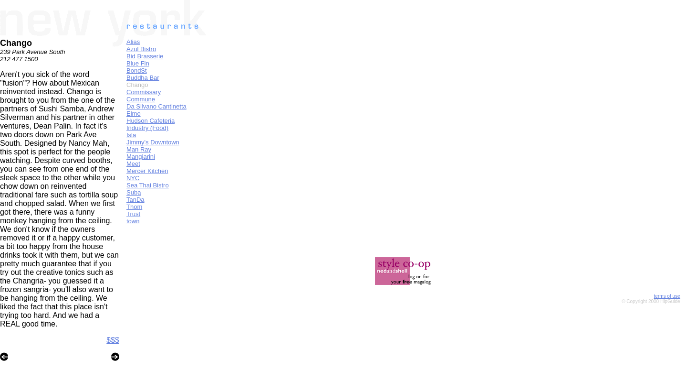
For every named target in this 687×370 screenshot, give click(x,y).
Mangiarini (140, 156)
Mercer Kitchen (147, 170)
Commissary (143, 92)
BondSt (136, 70)
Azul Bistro (141, 49)
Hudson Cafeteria (150, 120)
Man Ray (138, 149)
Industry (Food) (147, 127)
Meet (133, 163)
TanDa (135, 199)
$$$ (112, 340)
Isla (131, 135)
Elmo (133, 113)
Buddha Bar (142, 77)
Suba (133, 192)
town (132, 221)
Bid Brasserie (144, 56)
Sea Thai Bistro (147, 185)
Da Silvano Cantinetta (156, 106)
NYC (132, 178)
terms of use (667, 296)
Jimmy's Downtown (152, 142)
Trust (133, 214)
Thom (134, 206)
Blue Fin (137, 63)
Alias (133, 41)
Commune (140, 99)
